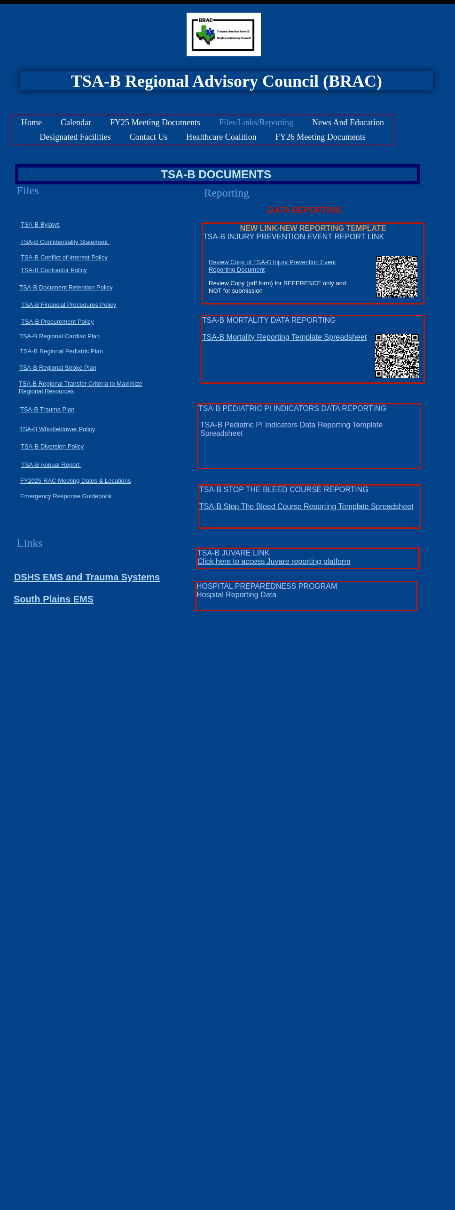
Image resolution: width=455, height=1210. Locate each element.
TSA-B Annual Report (51, 464)
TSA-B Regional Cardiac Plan (59, 336)
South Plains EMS (54, 599)
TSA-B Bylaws (40, 224)
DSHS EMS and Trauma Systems (87, 577)
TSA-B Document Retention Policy (66, 287)
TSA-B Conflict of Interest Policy (64, 257)
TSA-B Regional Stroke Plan (57, 367)
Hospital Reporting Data (237, 595)
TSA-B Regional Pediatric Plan (61, 351)
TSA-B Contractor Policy (54, 270)
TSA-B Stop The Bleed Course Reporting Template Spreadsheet (306, 506)
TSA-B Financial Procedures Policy (68, 304)
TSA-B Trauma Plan (47, 409)
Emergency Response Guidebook (65, 496)
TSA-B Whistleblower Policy (57, 429)
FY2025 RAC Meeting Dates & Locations (75, 480)
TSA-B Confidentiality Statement (65, 241)
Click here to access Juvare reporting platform (273, 561)
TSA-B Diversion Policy (52, 446)
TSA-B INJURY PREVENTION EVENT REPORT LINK (293, 237)
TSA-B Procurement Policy (57, 321)
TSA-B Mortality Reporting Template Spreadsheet (284, 337)
